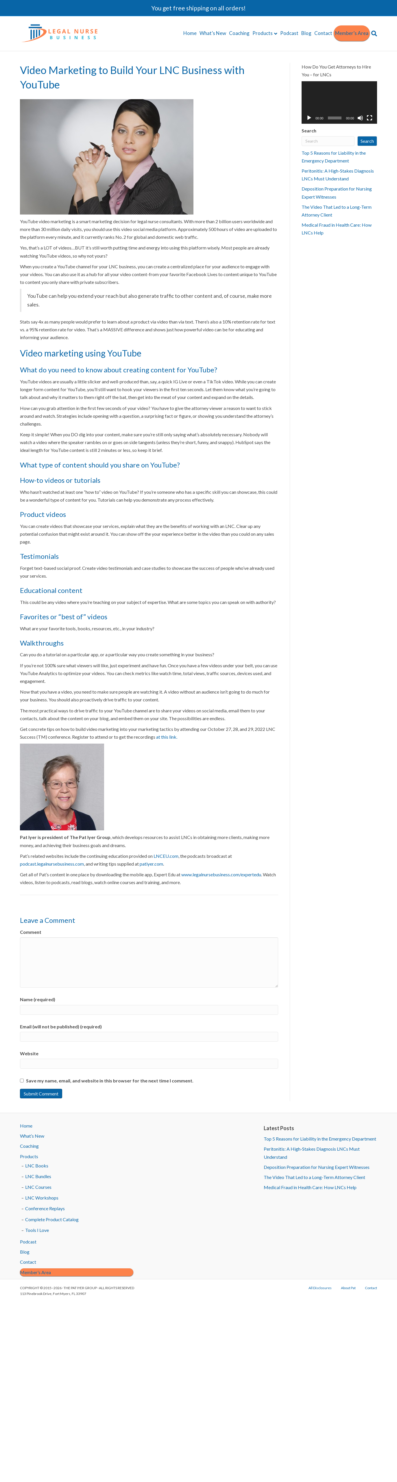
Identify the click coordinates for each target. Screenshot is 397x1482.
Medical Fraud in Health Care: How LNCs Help (310, 1187)
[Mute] (360, 118)
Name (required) (37, 999)
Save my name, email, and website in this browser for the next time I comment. (109, 1080)
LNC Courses (38, 1187)
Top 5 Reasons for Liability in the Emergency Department (320, 1138)
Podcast (289, 33)
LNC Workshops (41, 1197)
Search (309, 130)
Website (29, 1053)
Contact (323, 33)
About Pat (348, 1288)
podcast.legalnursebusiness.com (52, 863)
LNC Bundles (38, 1176)
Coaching (239, 33)
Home (190, 33)
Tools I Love (37, 1230)
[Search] (373, 33)
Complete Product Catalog (52, 1219)
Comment (30, 932)
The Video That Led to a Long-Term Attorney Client (314, 1177)
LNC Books (36, 1165)
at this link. (166, 737)
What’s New (213, 33)
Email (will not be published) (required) (61, 1026)
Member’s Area (351, 33)
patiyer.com (151, 863)
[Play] (309, 118)
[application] (339, 102)
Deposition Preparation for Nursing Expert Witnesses (317, 1167)
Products (262, 33)
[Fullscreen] (369, 118)
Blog (306, 33)
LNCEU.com (166, 856)
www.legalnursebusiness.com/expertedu (221, 874)
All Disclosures (320, 1288)
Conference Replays (45, 1208)
